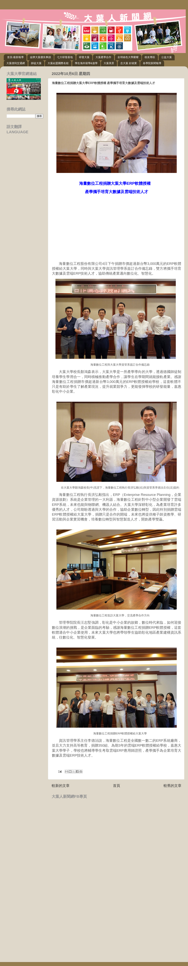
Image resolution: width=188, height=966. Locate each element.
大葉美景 (109, 63)
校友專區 (150, 57)
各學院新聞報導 (152, 63)
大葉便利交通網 (15, 63)
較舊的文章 (172, 786)
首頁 (116, 786)
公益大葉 (166, 57)
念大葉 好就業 (128, 63)
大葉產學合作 (103, 57)
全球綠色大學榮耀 (128, 57)
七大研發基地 (65, 57)
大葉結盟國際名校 (58, 63)
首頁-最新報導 (15, 57)
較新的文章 (61, 786)
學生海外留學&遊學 (86, 63)
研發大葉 (84, 57)
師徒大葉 (36, 63)
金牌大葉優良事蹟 (40, 57)
